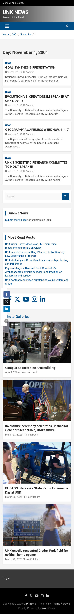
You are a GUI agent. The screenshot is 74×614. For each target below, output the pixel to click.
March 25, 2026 (13, 496)
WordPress (48, 608)
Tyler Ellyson (31, 434)
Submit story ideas (16, 219)
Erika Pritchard (29, 372)
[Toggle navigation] (7, 26)
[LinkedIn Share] (6, 309)
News (8, 63)
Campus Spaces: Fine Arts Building (30, 368)
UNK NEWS (16, 12)
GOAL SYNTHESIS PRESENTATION (30, 67)
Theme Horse (60, 603)
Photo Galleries (17, 317)
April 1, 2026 (12, 372)
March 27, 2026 (13, 434)
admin (30, 72)
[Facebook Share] (6, 294)
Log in (6, 578)
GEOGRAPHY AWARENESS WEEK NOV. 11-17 (37, 129)
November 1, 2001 (15, 72)
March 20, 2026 (13, 559)
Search (65, 197)
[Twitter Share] (6, 302)
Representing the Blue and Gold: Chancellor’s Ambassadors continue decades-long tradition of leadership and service (33, 272)
